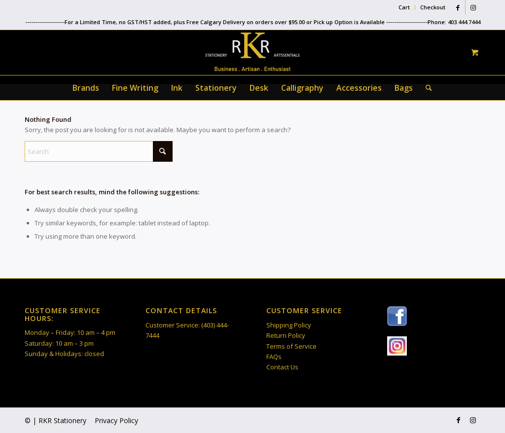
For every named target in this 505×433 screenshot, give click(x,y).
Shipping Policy (288, 325)
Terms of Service (291, 346)
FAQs (274, 356)
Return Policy (285, 335)
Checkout (432, 7)
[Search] (425, 87)
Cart (404, 7)
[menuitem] (404, 7)
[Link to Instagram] (473, 7)
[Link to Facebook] (458, 7)
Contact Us (282, 366)
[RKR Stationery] (252, 51)
